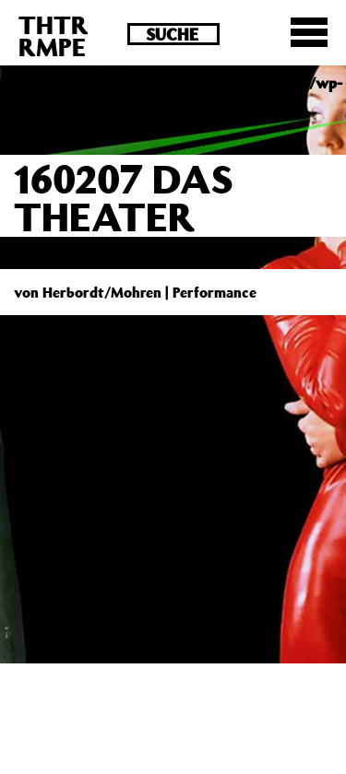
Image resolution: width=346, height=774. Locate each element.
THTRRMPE (53, 35)
